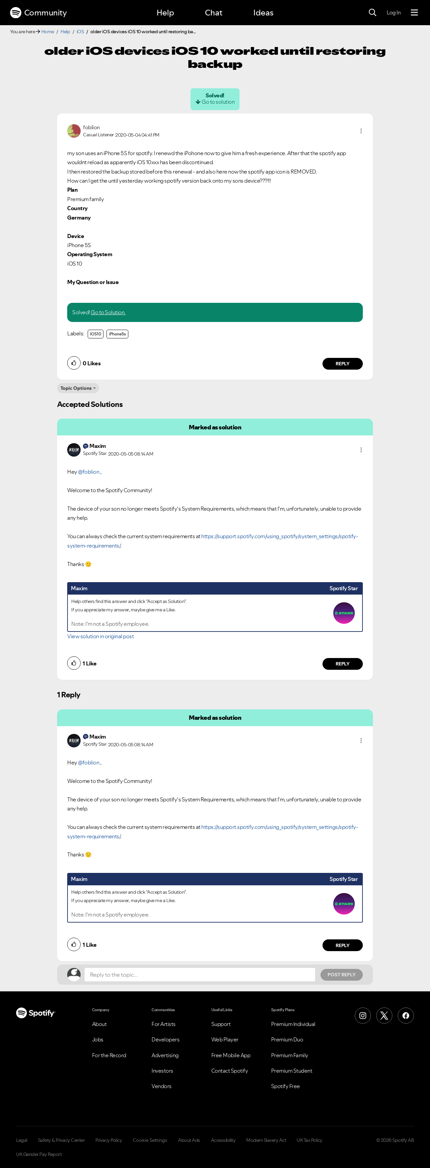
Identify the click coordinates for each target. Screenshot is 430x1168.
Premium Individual (293, 1024)
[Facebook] (406, 1016)
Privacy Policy (108, 1140)
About (99, 1024)
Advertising (165, 1055)
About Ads (189, 1140)
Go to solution (218, 101)
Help (165, 12)
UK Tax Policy (309, 1140)
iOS (80, 31)
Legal (21, 1140)
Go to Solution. (108, 312)
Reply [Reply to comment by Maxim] (343, 663)
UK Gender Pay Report (38, 1154)
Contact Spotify (229, 1070)
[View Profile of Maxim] (97, 446)
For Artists (164, 1024)
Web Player (225, 1039)
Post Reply (342, 974)
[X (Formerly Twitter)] (384, 1016)
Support (221, 1024)
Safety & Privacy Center (61, 1140)
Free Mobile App (231, 1055)
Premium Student (291, 1070)
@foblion (88, 471)
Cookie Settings (150, 1140)
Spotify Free (285, 1086)
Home (47, 31)
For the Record (109, 1055)
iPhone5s (117, 334)
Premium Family (289, 1055)
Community (38, 12)
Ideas (263, 12)
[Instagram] (363, 1016)
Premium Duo (287, 1039)
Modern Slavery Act (266, 1140)
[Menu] (414, 12)
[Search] (372, 12)
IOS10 (95, 334)
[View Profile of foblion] (91, 127)
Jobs (97, 1039)
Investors (162, 1070)
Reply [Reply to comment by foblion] (343, 363)
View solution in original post (100, 636)
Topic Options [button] (76, 388)
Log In (393, 12)
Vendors (162, 1086)
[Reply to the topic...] (200, 974)
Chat (213, 12)
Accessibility (223, 1140)
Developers (165, 1039)
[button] (361, 131)
